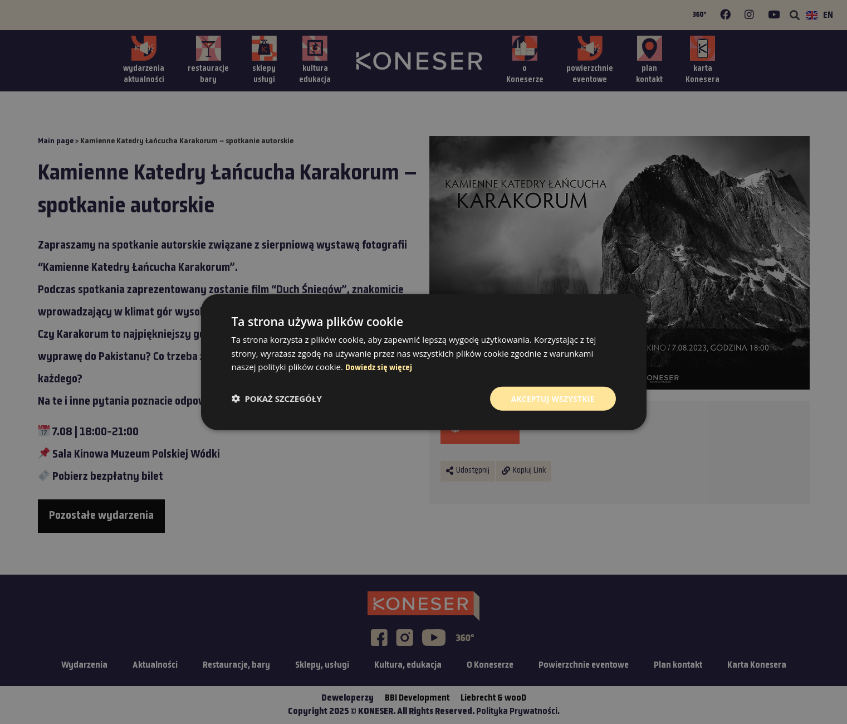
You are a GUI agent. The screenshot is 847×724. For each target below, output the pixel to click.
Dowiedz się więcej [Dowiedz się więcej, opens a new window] (378, 367)
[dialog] (423, 362)
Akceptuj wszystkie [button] (551, 398)
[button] (277, 398)
